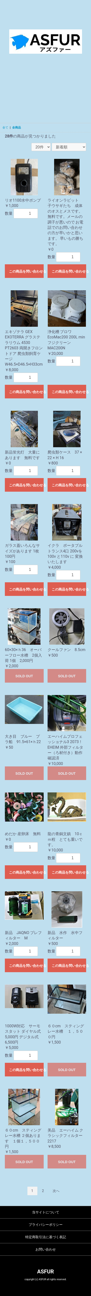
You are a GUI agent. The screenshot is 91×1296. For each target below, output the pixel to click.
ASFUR (45, 1272)
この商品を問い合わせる (26, 271)
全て (5, 127)
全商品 (16, 127)
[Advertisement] (45, 91)
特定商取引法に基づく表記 (45, 1237)
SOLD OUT (24, 676)
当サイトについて (45, 1212)
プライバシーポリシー (46, 1225)
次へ (56, 1191)
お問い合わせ (45, 1249)
